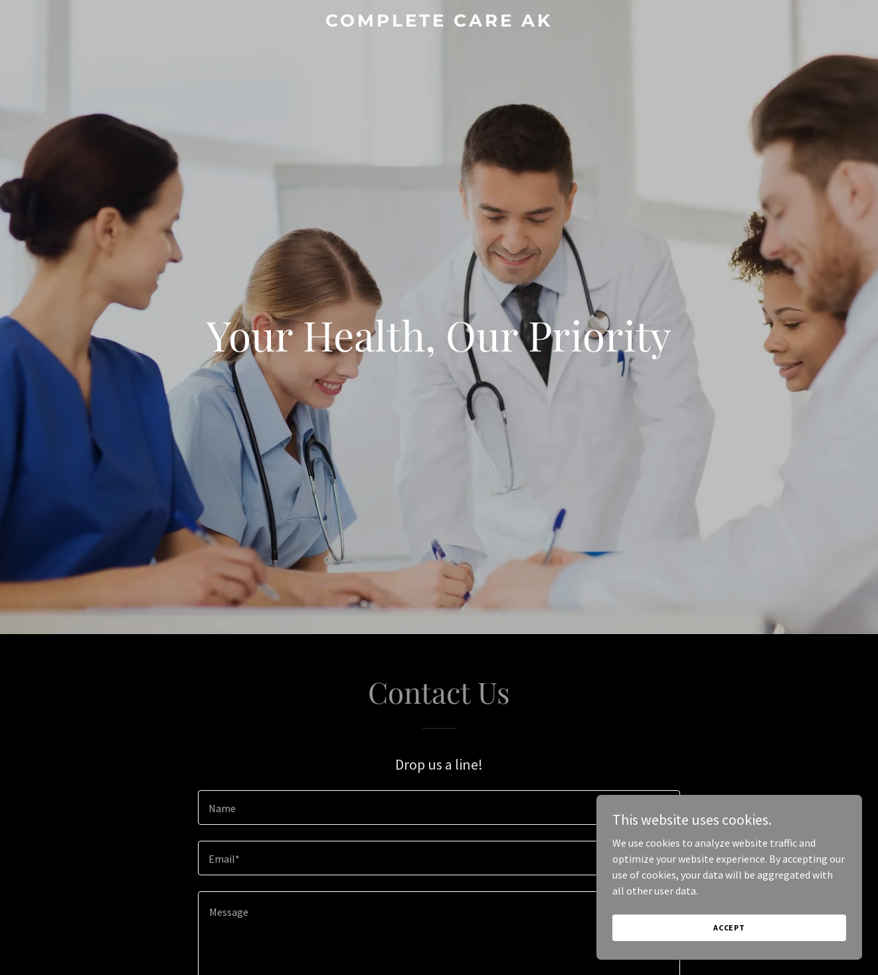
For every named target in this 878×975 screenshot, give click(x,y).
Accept (729, 927)
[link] (439, 22)
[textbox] (438, 807)
